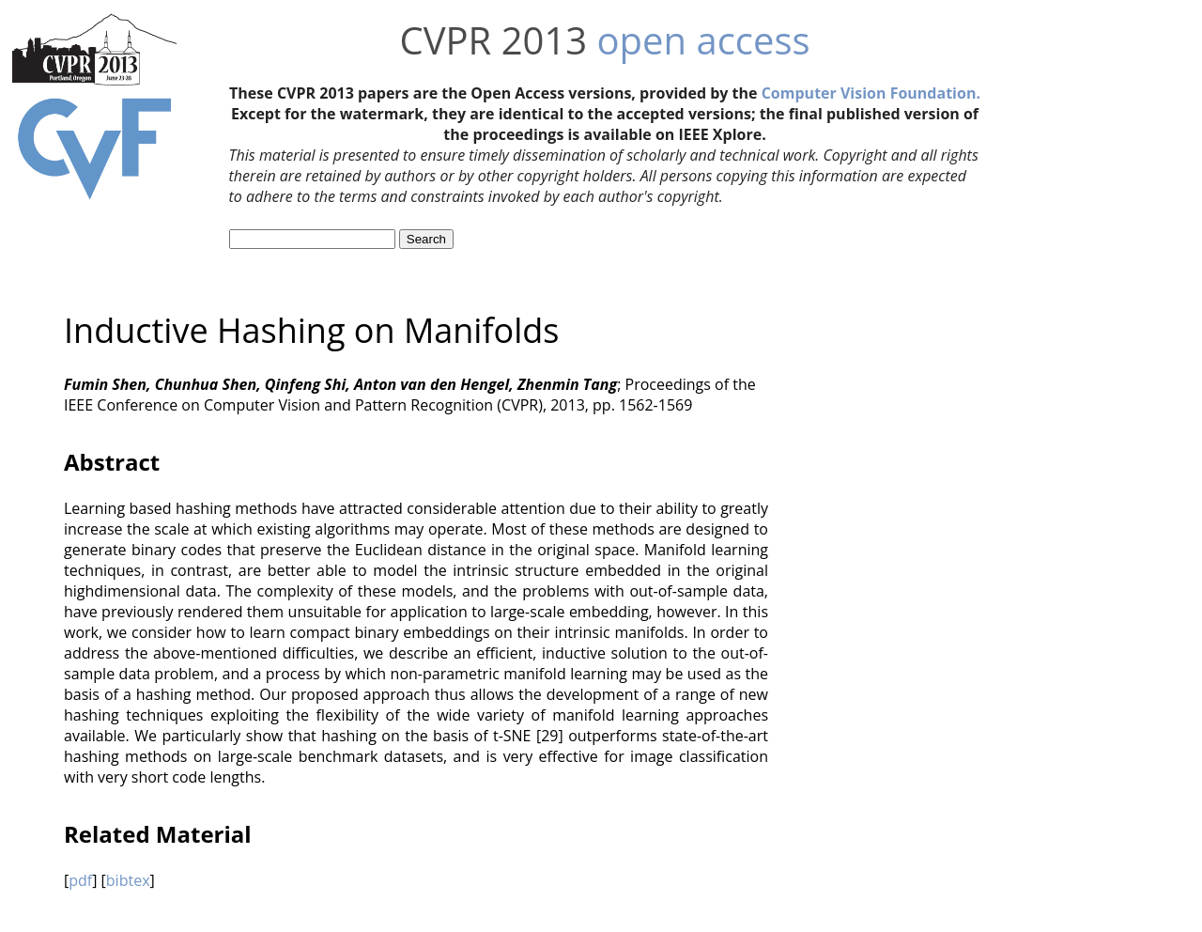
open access (703, 40)
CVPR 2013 (493, 40)
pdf (80, 880)
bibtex (128, 880)
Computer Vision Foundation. (871, 93)
